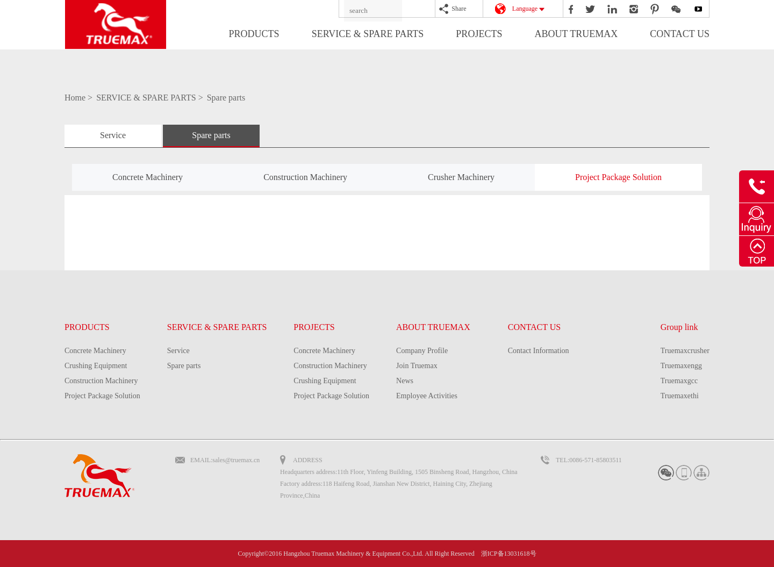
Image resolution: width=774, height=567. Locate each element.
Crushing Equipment (95, 366)
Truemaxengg (681, 366)
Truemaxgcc (679, 381)
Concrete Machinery (147, 177)
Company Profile (422, 351)
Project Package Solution (618, 177)
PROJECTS (479, 33)
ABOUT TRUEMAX (576, 33)
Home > (79, 97)
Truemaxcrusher (685, 351)
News (404, 381)
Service (113, 135)
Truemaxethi (680, 396)
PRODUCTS (254, 33)
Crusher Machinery (461, 177)
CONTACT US (680, 33)
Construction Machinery (305, 177)
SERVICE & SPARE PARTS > (150, 97)
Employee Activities (426, 396)
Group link (679, 327)
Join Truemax (417, 366)
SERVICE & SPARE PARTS (368, 33)
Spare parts (226, 97)
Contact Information (538, 351)
